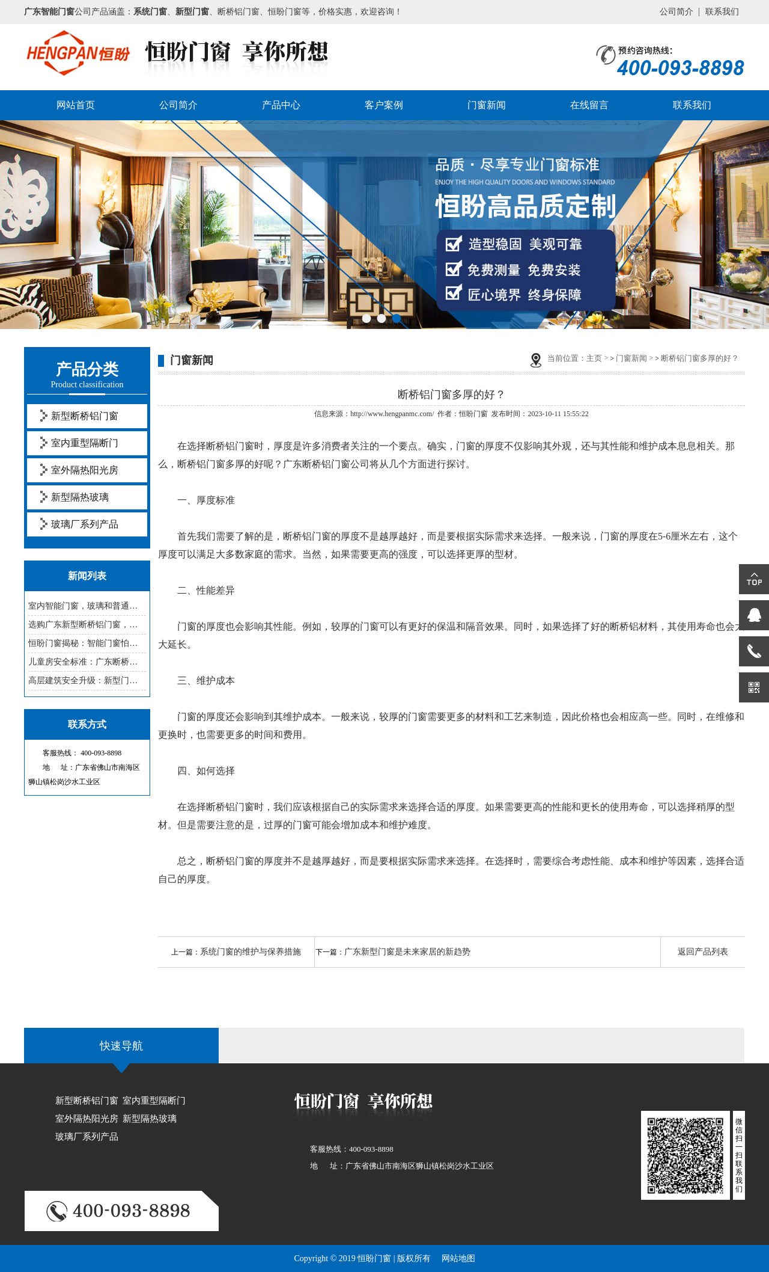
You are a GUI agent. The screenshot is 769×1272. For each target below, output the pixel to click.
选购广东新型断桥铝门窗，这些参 (87, 624)
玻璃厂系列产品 (84, 524)
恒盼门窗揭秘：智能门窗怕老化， (87, 643)
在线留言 (589, 105)
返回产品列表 (703, 951)
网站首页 (75, 105)
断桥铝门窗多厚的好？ (700, 358)
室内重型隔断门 (84, 443)
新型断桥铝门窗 (84, 416)
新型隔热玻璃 (80, 497)
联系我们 (722, 11)
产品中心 (281, 105)
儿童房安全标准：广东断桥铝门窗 (87, 661)
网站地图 (458, 1258)
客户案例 (384, 105)
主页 (594, 358)
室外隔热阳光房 (84, 470)
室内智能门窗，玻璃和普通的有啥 (87, 605)
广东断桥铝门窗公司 (326, 464)
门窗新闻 (486, 105)
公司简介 (676, 11)
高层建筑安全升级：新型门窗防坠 (87, 680)
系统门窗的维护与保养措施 (250, 951)
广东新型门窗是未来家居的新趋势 (407, 951)
